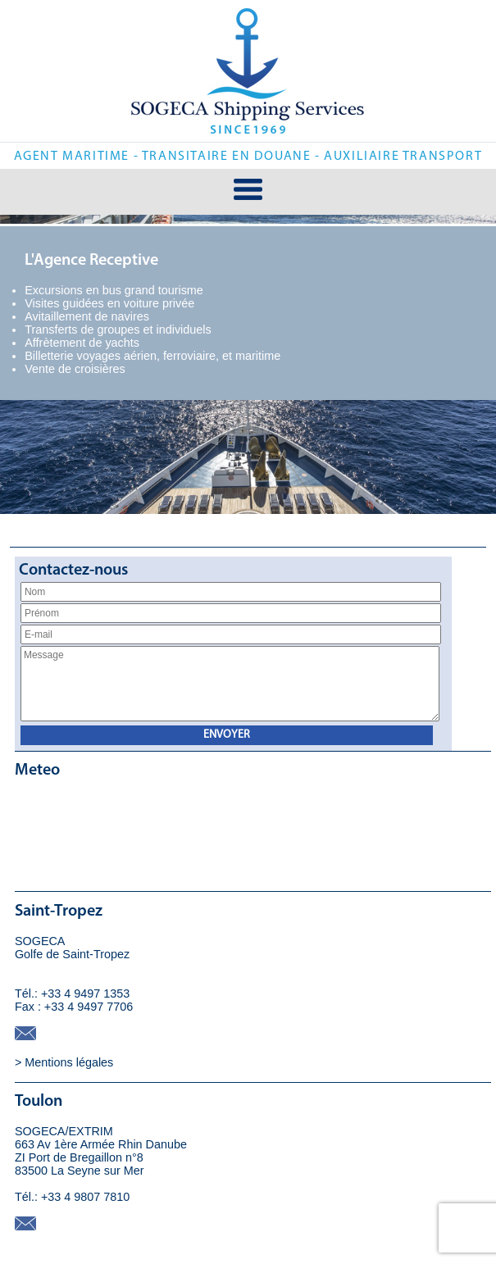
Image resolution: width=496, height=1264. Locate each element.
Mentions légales (69, 1060)
